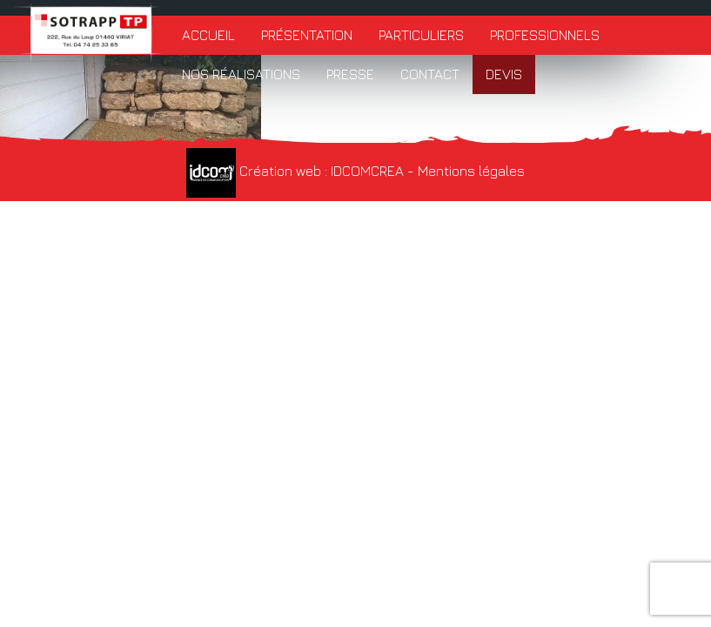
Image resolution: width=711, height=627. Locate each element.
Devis (504, 74)
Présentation (306, 35)
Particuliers (421, 35)
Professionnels (545, 35)
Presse (350, 74)
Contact (429, 74)
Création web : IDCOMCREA (295, 171)
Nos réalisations (241, 74)
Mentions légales (471, 171)
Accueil (208, 35)
